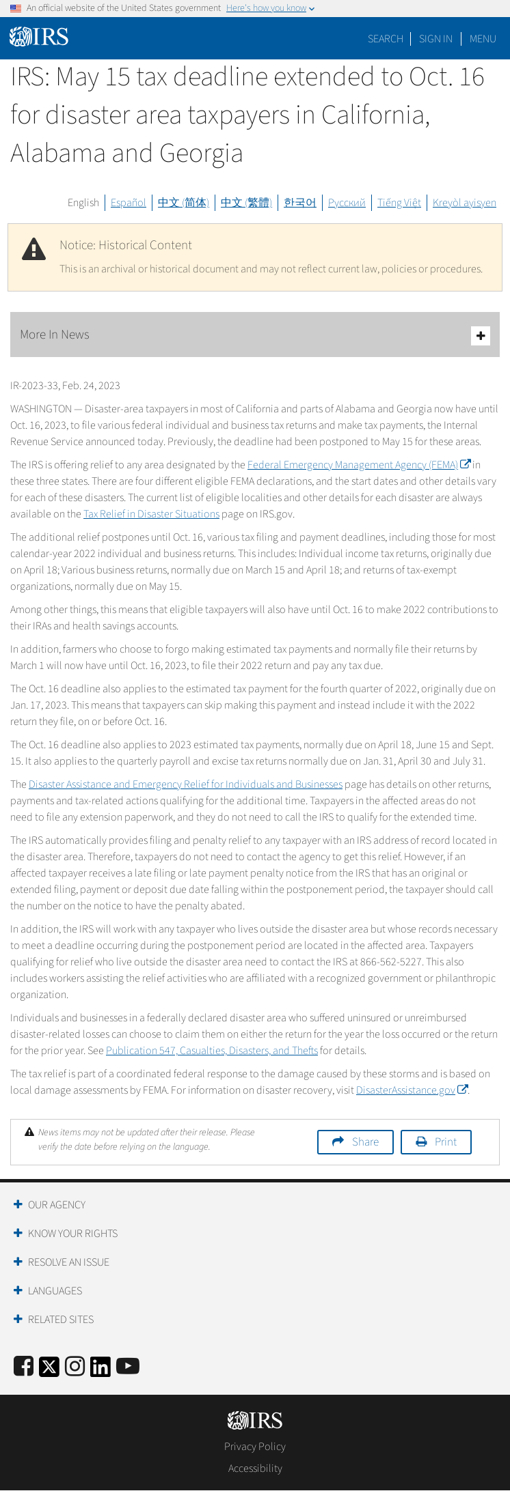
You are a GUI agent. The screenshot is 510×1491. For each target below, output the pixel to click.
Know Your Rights (73, 1233)
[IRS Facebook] (23, 1367)
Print (446, 1142)
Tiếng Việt (399, 202)
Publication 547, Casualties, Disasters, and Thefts (212, 1050)
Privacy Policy (255, 1446)
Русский (347, 202)
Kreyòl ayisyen (464, 202)
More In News (255, 335)
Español (128, 202)
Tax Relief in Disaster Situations (151, 514)
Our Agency (56, 1204)
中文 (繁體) (246, 202)
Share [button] (365, 1142)
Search (385, 39)
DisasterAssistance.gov (412, 1090)
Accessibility (255, 1468)
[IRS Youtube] (127, 1367)
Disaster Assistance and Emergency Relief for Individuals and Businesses (186, 784)
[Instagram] (75, 1367)
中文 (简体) (183, 202)
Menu (483, 39)
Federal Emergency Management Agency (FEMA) (358, 464)
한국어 (300, 202)
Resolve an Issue (68, 1262)
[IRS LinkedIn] (100, 1371)
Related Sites (61, 1319)
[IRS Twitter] (49, 1371)
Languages (55, 1290)
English (83, 202)
